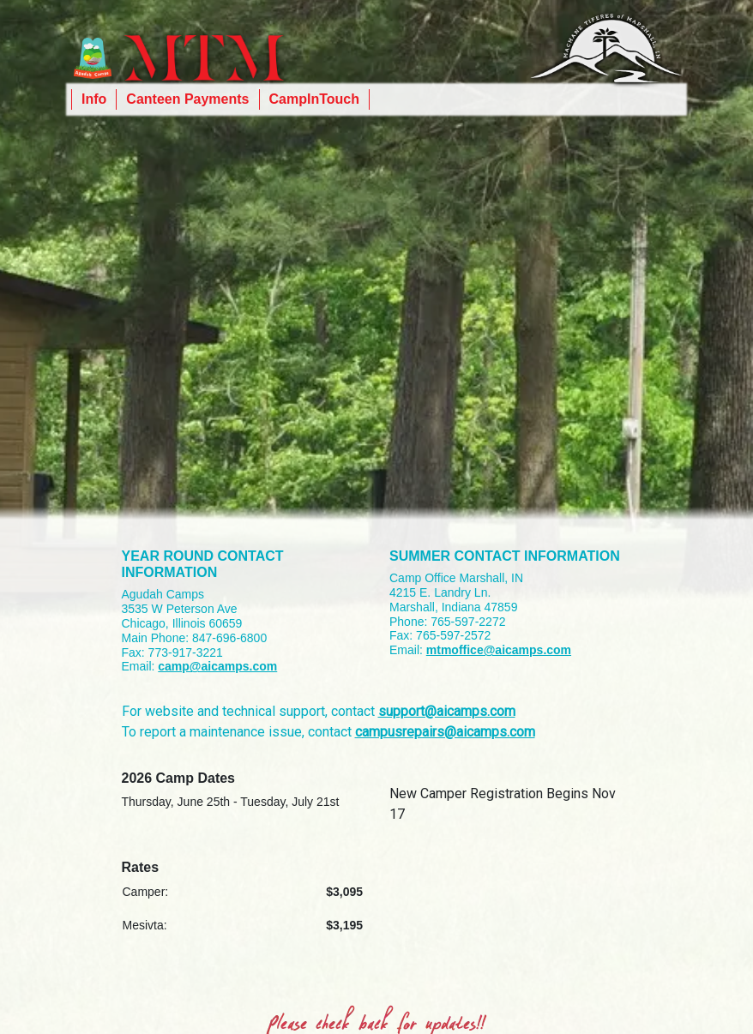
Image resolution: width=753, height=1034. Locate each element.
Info (93, 99)
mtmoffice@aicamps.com (498, 650)
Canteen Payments (187, 99)
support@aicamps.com (446, 711)
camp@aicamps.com (217, 666)
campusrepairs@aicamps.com (445, 732)
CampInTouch (314, 99)
